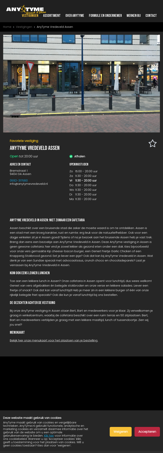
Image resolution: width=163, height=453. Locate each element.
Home (7, 27)
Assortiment (52, 15)
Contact (151, 15)
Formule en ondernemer (105, 15)
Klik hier (49, 436)
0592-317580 (19, 180)
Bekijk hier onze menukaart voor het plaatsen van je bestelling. (54, 340)
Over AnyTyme (74, 15)
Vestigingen (30, 15)
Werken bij (134, 15)
